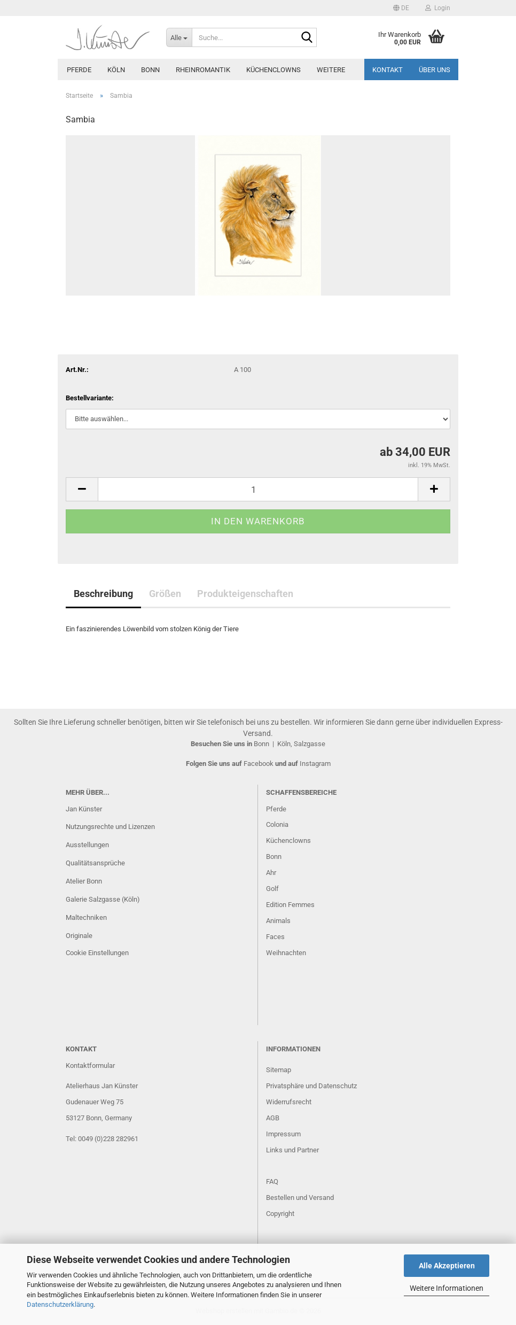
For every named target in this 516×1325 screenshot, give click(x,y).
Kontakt (387, 70)
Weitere (331, 70)
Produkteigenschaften (245, 593)
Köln (116, 70)
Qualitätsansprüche (95, 863)
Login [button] (437, 8)
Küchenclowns (273, 70)
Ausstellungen (87, 845)
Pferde (79, 70)
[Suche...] (179, 37)
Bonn (150, 70)
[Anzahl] (258, 489)
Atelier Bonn (84, 881)
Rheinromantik (203, 70)
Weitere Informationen (446, 1288)
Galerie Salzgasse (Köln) (103, 899)
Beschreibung (103, 593)
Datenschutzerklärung (60, 1304)
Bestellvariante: (90, 398)
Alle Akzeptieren (447, 1265)
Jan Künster (84, 809)
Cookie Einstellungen (97, 953)
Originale (79, 936)
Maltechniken (86, 917)
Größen (165, 593)
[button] (401, 8)
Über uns (434, 70)
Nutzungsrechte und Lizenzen (110, 827)
